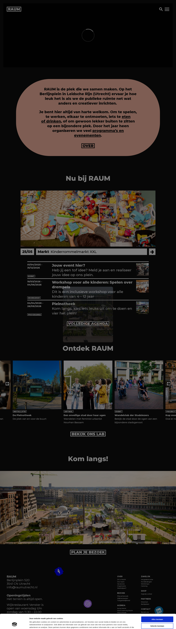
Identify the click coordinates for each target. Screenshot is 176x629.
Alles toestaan (157, 607)
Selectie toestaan (157, 613)
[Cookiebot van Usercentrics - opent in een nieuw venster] (14, 624)
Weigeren (157, 620)
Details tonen (121, 625)
